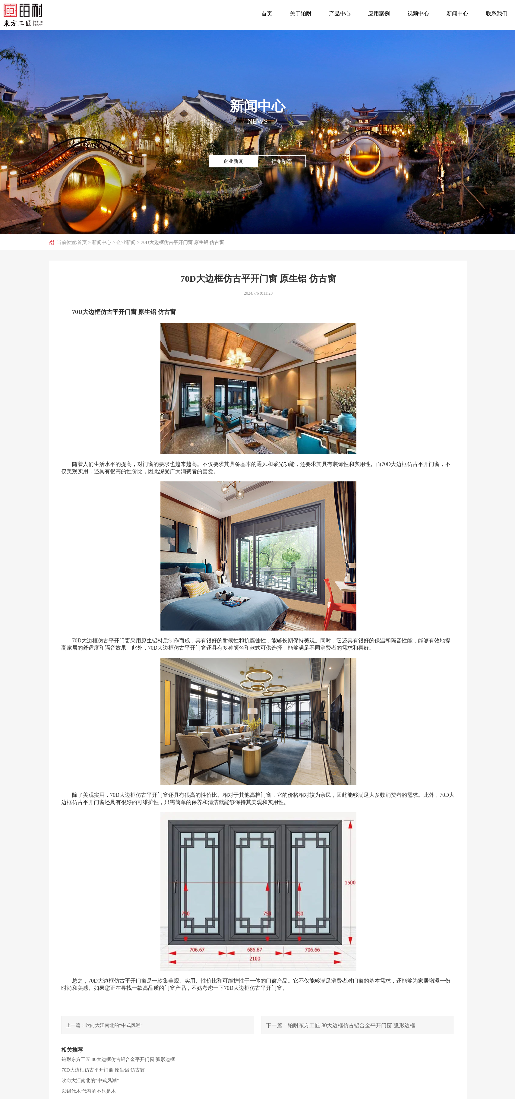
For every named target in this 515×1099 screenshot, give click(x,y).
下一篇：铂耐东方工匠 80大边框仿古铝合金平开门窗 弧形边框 (340, 1025)
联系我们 (496, 14)
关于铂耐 (300, 14)
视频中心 (418, 14)
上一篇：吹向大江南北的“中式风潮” (104, 1025)
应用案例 (379, 14)
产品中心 (340, 14)
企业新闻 (233, 161)
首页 (266, 14)
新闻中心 (457, 14)
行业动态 (281, 161)
